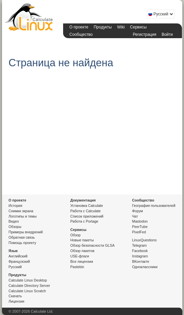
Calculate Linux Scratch (27, 291)
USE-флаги (79, 256)
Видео (14, 221)
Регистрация (144, 34)
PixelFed (139, 232)
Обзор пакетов (82, 251)
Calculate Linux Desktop (28, 280)
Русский (15, 267)
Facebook (140, 251)
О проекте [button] (78, 27)
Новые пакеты (82, 240)
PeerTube (140, 227)
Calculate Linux (30, 18)
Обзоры (15, 227)
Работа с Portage (84, 221)
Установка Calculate (86, 206)
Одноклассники (145, 267)
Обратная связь (22, 237)
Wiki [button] (121, 27)
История (15, 206)
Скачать (15, 296)
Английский (18, 256)
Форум (137, 211)
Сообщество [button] (81, 34)
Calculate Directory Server (29, 286)
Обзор (75, 235)
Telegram (139, 245)
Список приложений (87, 216)
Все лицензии (81, 261)
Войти (167, 34)
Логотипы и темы (23, 216)
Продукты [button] (103, 27)
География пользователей (154, 206)
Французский (19, 261)
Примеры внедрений (26, 232)
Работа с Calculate (85, 211)
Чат (135, 216)
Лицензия (16, 301)
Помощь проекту (22, 243)
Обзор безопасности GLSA (92, 245)
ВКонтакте (140, 261)
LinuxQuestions (144, 240)
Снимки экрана (21, 211)
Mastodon (140, 221)
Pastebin (77, 267)
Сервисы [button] (138, 27)
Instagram (140, 256)
